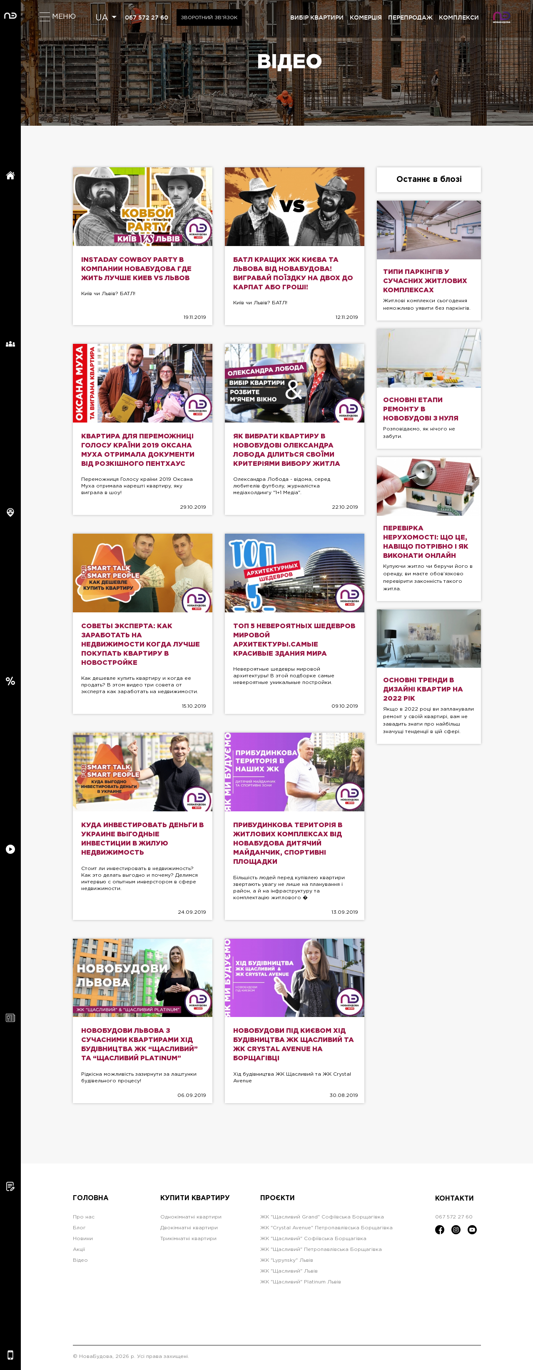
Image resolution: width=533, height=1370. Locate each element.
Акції (79, 1251)
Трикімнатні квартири (188, 1240)
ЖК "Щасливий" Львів (289, 1273)
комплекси (459, 17)
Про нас (84, 1219)
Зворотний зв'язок (211, 17)
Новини (83, 1240)
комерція (366, 17)
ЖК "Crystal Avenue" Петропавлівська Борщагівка (326, 1230)
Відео (80, 1262)
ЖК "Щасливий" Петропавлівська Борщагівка (321, 1251)
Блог (79, 1230)
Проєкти (277, 1201)
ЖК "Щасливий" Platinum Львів (300, 1284)
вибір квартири (317, 17)
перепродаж (410, 17)
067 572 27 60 (147, 17)
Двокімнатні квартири (189, 1230)
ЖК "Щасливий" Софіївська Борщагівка (313, 1240)
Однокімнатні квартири (191, 1219)
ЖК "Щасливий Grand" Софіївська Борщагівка (322, 1219)
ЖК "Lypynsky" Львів (286, 1262)
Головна (91, 1201)
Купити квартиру (195, 1201)
